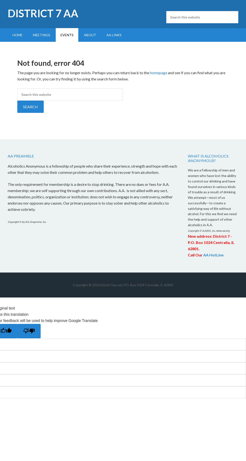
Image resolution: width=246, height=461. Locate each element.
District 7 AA (43, 13)
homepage (158, 72)
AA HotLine (213, 255)
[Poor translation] (29, 331)
